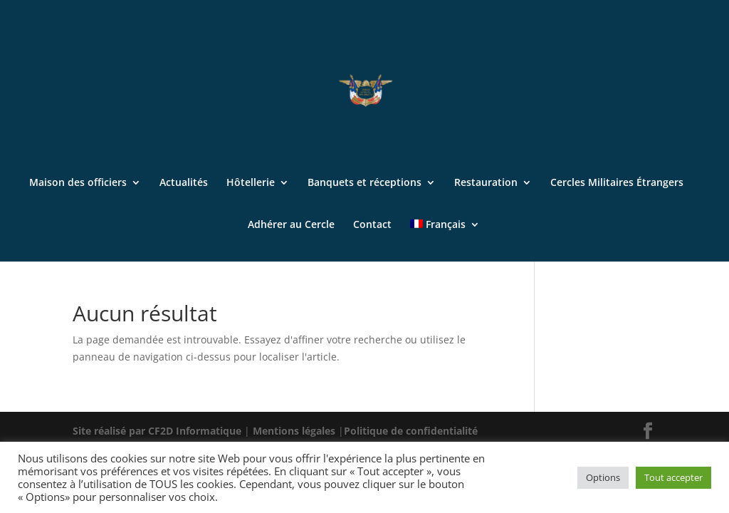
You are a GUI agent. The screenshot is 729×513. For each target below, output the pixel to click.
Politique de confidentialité (411, 430)
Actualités (183, 183)
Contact (372, 225)
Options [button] (603, 477)
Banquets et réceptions (364, 183)
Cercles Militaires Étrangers (616, 183)
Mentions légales (295, 430)
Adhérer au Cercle (291, 225)
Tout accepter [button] (673, 477)
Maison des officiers (78, 183)
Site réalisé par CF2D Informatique (158, 430)
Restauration (486, 183)
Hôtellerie (250, 183)
